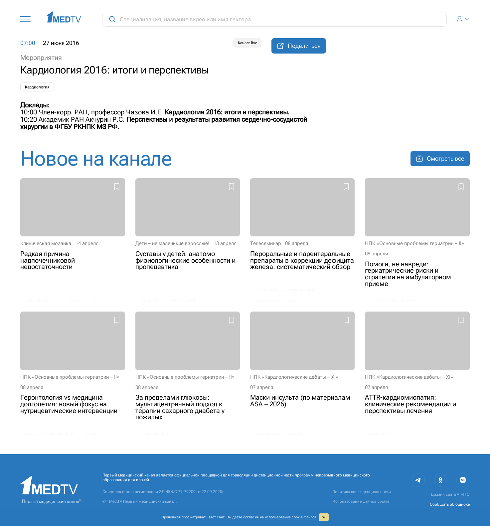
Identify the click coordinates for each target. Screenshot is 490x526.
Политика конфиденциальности (361, 491)
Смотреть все (440, 158)
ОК (324, 517)
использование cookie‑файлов (290, 517)
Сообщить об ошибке (450, 504)
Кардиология (37, 87)
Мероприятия (41, 58)
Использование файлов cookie (360, 501)
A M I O (463, 494)
